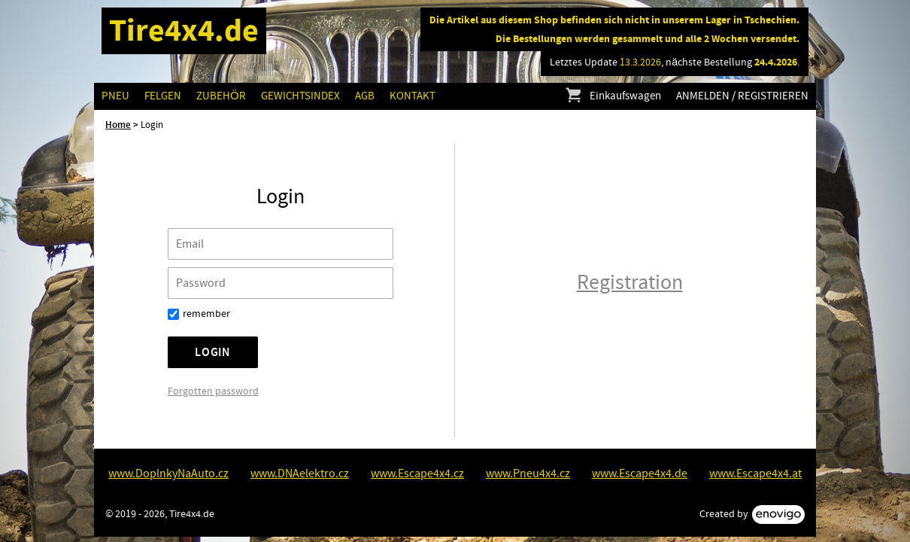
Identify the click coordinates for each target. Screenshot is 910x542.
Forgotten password (213, 391)
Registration (630, 282)
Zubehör (221, 96)
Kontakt (412, 96)
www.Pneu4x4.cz (528, 473)
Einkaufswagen (612, 96)
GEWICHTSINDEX (300, 96)
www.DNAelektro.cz (299, 473)
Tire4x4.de (184, 30)
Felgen (162, 96)
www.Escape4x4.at (755, 473)
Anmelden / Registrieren (742, 96)
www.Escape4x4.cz (417, 473)
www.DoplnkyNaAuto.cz (168, 473)
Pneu (115, 96)
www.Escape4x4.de (639, 473)
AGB (365, 96)
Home (118, 125)
